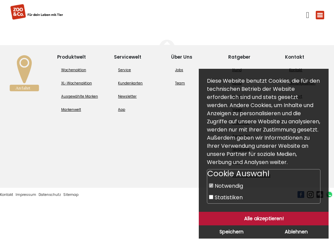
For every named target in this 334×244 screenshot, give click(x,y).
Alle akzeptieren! (264, 218)
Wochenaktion (73, 70)
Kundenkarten (130, 83)
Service (124, 70)
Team (180, 83)
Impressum (26, 194)
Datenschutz (50, 194)
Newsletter (127, 96)
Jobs (179, 70)
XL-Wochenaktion (76, 83)
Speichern (231, 231)
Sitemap (70, 194)
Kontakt (6, 194)
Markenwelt (71, 109)
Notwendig (226, 186)
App (121, 109)
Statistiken (226, 197)
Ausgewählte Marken (79, 96)
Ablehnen (296, 231)
